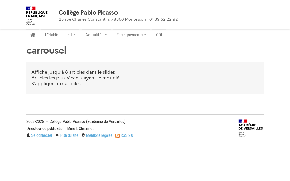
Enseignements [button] (131, 34)
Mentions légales (96, 135)
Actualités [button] (96, 34)
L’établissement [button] (60, 34)
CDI (159, 34)
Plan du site (66, 135)
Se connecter (39, 135)
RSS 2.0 (124, 135)
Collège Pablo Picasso (88, 12)
